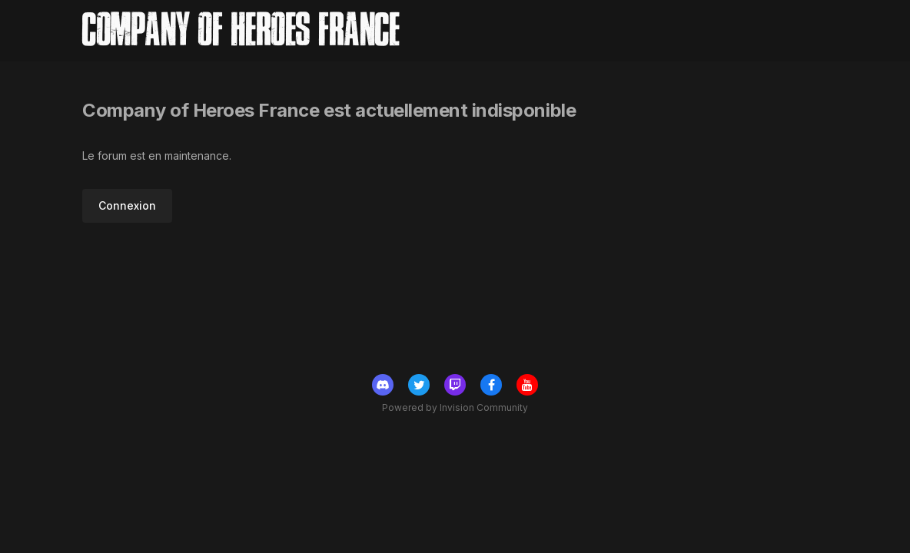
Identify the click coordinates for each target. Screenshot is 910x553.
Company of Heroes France (241, 31)
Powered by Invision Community (455, 407)
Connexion (127, 205)
